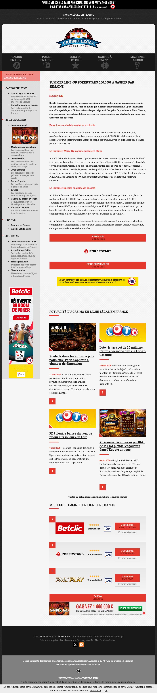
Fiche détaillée (127, 532)
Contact (112, 640)
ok (106, 690)
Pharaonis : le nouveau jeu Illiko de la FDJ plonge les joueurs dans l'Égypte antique (122, 445)
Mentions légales (49, 640)
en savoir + (95, 690)
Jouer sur (98, 237)
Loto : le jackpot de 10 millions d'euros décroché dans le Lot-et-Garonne (123, 351)
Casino (98, 597)
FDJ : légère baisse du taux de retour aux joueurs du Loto (70, 435)
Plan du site (101, 640)
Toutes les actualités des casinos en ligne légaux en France (97, 496)
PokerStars (137, 106)
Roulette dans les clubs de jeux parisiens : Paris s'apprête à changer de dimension (71, 360)
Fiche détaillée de (98, 265)
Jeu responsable (84, 640)
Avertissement (67, 640)
